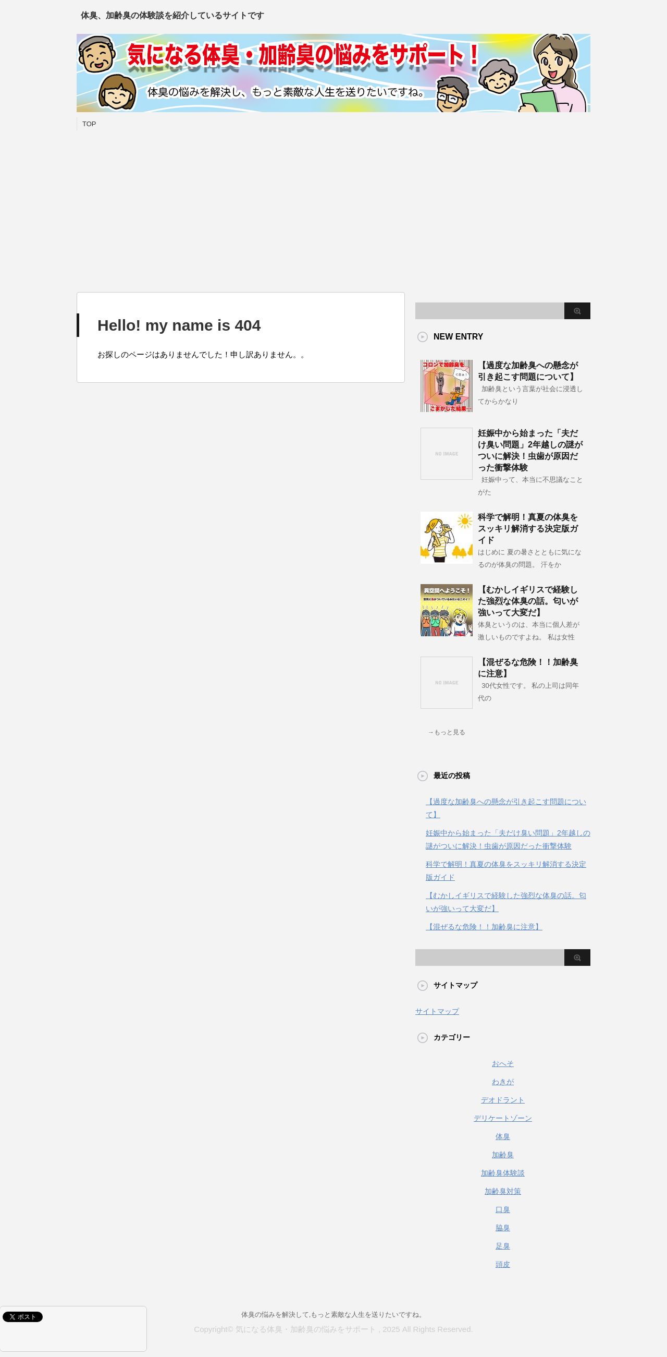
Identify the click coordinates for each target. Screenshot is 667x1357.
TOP (89, 124)
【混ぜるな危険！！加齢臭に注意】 (484, 927)
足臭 (503, 1246)
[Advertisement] (333, 209)
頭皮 (503, 1264)
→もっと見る (446, 732)
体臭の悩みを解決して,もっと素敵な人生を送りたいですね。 (333, 1314)
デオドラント (503, 1100)
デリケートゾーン (503, 1118)
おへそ (503, 1063)
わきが (503, 1081)
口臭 (503, 1209)
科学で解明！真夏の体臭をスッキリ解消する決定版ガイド (528, 528)
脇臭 (503, 1227)
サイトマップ (437, 1011)
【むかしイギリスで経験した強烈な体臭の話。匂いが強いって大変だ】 (528, 601)
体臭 (503, 1136)
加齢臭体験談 (503, 1173)
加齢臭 (503, 1154)
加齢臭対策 (503, 1191)
